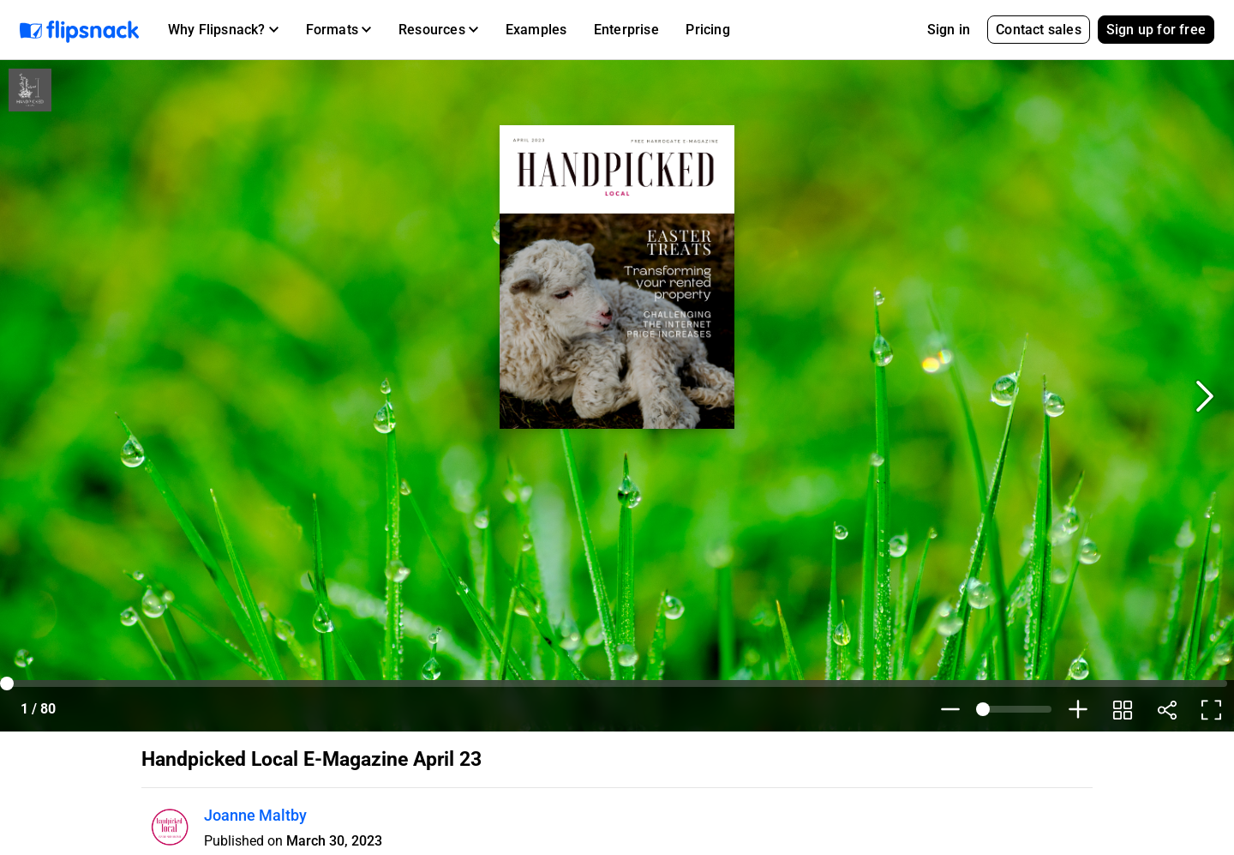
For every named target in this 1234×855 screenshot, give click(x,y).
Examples (536, 29)
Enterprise (626, 29)
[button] (223, 30)
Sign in (948, 29)
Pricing (707, 29)
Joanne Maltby (255, 815)
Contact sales (1038, 29)
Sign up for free (1156, 29)
